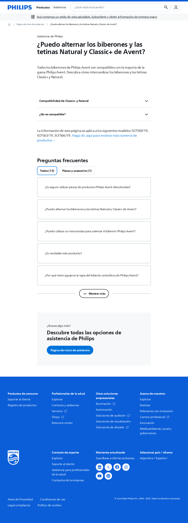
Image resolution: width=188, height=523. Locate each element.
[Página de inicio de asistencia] (30, 24)
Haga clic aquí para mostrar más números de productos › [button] (87, 138)
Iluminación (105, 404)
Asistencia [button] (59, 7)
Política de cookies (49, 505)
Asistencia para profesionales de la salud (70, 472)
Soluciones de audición (113, 415)
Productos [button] (43, 7)
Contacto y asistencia (65, 405)
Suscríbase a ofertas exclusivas (115, 458)
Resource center (62, 423)
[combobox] (112, 7)
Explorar (57, 399)
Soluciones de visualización (113, 421)
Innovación (147, 423)
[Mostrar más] (94, 293)
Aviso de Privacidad (20, 499)
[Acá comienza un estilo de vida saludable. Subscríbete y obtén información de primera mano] (94, 17)
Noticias (145, 405)
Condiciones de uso (52, 499)
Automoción (104, 410)
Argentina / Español (154, 458)
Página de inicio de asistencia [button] (70, 350)
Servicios (59, 411)
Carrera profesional (154, 417)
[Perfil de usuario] (175, 7)
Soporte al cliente (19, 399)
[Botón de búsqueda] (166, 7)
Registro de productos (22, 405)
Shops (58, 417)
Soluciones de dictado (112, 427)
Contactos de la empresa (68, 480)
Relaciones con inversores (156, 411)
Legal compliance (19, 505)
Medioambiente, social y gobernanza (155, 431)
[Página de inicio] (20, 7)
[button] (99, 467)
